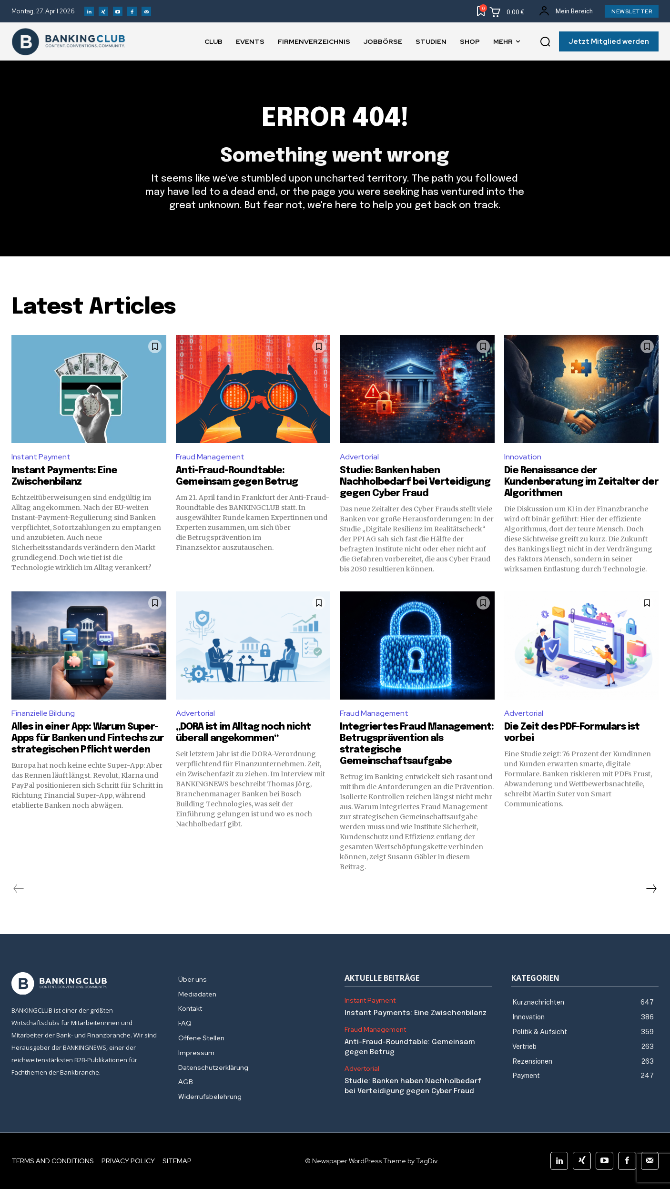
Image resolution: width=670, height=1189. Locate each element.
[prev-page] (18, 889)
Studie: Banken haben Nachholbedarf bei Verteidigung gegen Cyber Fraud (415, 482)
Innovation (522, 457)
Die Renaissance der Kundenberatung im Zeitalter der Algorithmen (581, 482)
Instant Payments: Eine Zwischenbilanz (416, 1013)
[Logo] (85, 983)
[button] (545, 42)
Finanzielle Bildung (43, 713)
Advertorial (359, 457)
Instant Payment (41, 457)
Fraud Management (210, 457)
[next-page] (651, 889)
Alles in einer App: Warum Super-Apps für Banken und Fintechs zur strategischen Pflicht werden (87, 738)
